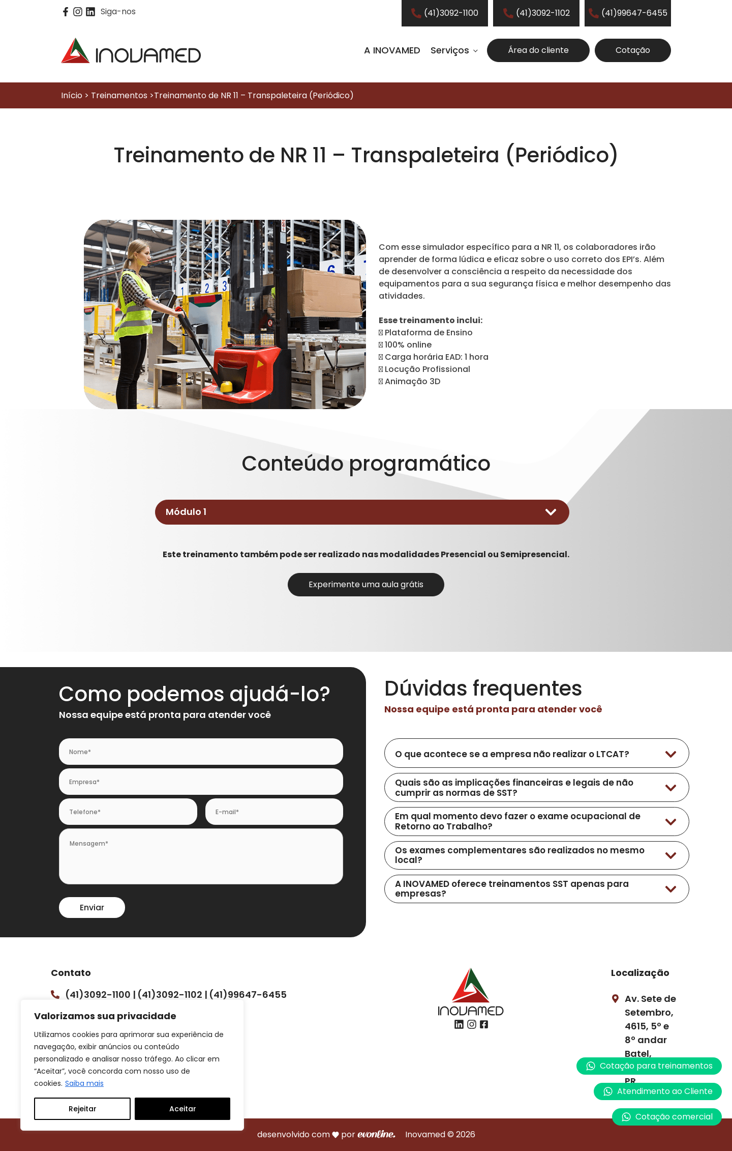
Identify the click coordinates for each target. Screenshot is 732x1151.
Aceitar (182, 1109)
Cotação (633, 50)
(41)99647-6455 (248, 994)
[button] (658, 1091)
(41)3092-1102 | (172, 994)
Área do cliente (538, 50)
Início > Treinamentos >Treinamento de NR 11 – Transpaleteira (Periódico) (207, 95)
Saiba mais (84, 1083)
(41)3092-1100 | (100, 994)
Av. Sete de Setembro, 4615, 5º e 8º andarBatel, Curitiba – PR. (650, 1039)
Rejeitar (83, 1109)
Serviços (450, 50)
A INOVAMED (392, 50)
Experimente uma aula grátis (366, 584)
